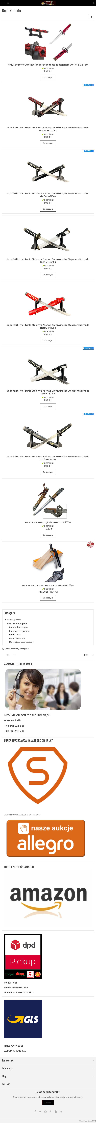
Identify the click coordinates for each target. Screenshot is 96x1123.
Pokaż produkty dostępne (15, 648)
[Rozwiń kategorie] (3, 3)
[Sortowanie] (91, 17)
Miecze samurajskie (17, 623)
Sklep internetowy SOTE (87, 1121)
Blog (48, 1076)
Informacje (48, 1068)
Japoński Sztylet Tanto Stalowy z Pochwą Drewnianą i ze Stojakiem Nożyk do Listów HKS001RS (48, 129)
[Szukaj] (8, 3)
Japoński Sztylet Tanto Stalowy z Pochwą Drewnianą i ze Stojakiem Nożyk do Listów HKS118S (48, 261)
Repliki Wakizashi (17, 638)
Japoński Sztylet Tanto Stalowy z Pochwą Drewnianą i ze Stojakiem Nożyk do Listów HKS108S (48, 458)
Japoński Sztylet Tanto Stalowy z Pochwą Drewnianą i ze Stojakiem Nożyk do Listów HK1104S (48, 195)
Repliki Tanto (15, 634)
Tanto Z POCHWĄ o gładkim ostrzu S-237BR (48, 522)
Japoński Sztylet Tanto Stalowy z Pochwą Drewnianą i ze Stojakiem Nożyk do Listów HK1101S (48, 392)
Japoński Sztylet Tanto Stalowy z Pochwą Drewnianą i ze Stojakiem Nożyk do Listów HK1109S (48, 326)
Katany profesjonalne (19, 631)
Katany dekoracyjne (18, 627)
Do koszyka (48, 77)
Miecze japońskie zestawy (21, 642)
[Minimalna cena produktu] (8, 655)
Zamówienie (48, 1060)
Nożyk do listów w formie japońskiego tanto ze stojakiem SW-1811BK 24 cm (48, 64)
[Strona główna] (48, 3)
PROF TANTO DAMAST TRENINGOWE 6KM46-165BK (48, 585)
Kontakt (6, 1084)
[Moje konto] (93, 3)
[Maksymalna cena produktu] (86, 655)
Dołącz (48, 1102)
